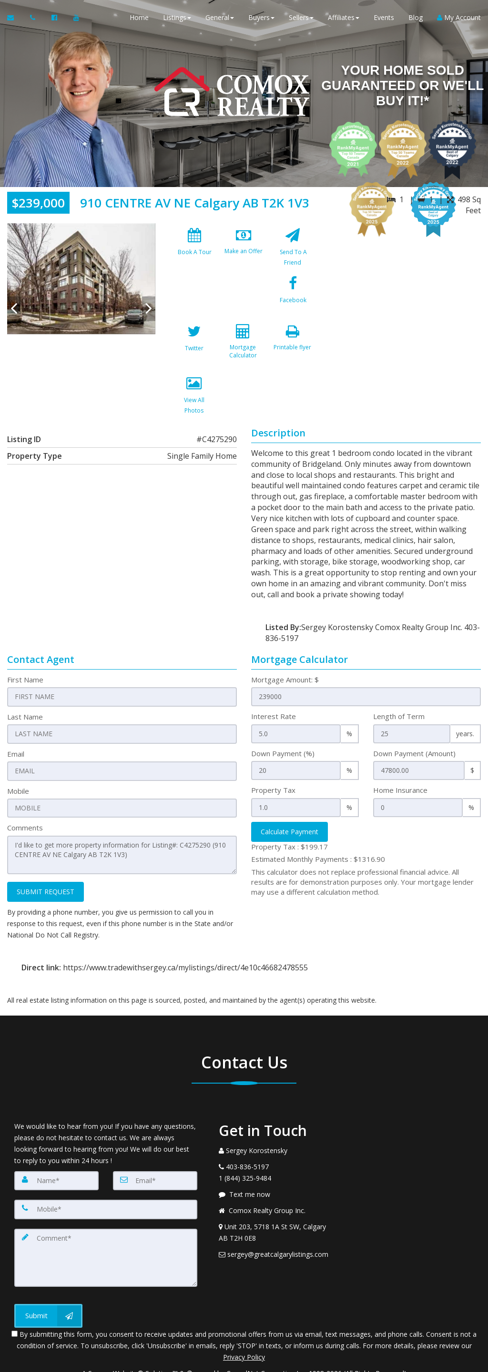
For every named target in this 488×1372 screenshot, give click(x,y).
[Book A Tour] (194, 249)
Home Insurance (400, 758)
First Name (25, 647)
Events (384, 18)
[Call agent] (33, 19)
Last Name (25, 684)
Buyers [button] (261, 18)
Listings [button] (177, 18)
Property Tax (273, 758)
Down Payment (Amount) (414, 721)
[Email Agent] (15, 19)
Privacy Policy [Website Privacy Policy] (244, 1322)
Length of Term (399, 684)
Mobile (18, 758)
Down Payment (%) (283, 721)
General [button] (219, 18)
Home (139, 18)
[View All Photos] (243, 353)
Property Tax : (289, 814)
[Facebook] (194, 301)
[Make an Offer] (243, 249)
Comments (25, 795)
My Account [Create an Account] (459, 18)
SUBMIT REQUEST (45, 857)
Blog (415, 18)
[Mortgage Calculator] (292, 301)
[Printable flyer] (194, 353)
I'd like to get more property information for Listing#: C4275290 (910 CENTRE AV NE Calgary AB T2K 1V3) (122, 822)
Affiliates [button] (343, 18)
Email (15, 721)
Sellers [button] (301, 18)
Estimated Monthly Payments (318, 827)
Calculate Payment (289, 799)
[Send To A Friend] (292, 249)
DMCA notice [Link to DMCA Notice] (244, 1361)
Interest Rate (273, 684)
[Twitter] (243, 301)
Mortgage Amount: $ (285, 647)
